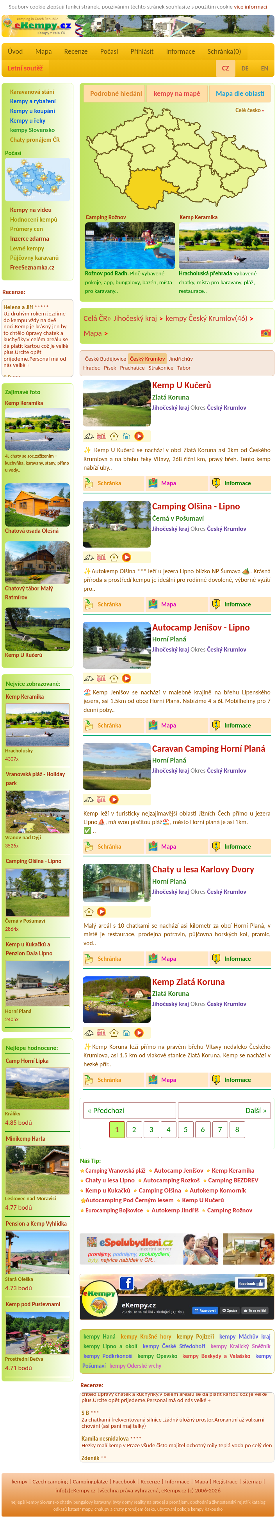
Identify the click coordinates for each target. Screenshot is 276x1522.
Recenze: (13, 292)
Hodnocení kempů (33, 219)
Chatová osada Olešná (32, 530)
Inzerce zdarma (29, 238)
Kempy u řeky (27, 120)
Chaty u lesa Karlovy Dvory (203, 869)
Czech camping (50, 1481)
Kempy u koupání (32, 111)
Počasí (109, 51)
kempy (19, 1481)
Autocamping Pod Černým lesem (129, 1200)
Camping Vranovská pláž (115, 1170)
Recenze (76, 51)
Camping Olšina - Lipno (33, 861)
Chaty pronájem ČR (35, 139)
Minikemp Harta (25, 1138)
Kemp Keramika (24, 403)
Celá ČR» (97, 318)
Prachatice (132, 367)
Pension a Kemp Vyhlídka (36, 1223)
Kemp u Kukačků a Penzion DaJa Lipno (29, 949)
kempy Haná (100, 1336)
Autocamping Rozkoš (171, 1180)
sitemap (252, 1481)
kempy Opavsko (157, 1356)
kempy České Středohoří (174, 1346)
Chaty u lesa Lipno (110, 1180)
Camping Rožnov (229, 1210)
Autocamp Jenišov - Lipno (201, 627)
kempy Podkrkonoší (108, 1356)
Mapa (43, 51)
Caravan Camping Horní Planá (208, 748)
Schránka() (224, 51)
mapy (87, 1509)
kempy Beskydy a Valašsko (216, 1356)
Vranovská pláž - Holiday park (35, 779)
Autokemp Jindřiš (175, 1210)
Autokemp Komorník (218, 1190)
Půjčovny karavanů (34, 257)
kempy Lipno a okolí (110, 1346)
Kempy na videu (31, 209)
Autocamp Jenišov (178, 1170)
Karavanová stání (32, 91)
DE (245, 68)
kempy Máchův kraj (245, 1336)
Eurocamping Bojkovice (114, 1210)
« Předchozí (105, 1110)
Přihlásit (141, 51)
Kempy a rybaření (33, 101)
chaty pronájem (128, 1509)
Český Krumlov (147, 358)
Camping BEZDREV (233, 1180)
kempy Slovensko (32, 130)
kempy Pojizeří (195, 1336)
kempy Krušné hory (146, 1336)
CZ (225, 68)
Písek (110, 367)
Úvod (15, 51)
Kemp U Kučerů (24, 655)
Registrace (225, 1481)
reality (140, 1502)
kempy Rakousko (207, 1509)
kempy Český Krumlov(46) (210, 319)
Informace (180, 51)
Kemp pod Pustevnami (33, 1304)
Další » (256, 1110)
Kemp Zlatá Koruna (188, 981)
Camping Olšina (160, 1190)
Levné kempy (27, 248)
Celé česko (248, 110)
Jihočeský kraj (138, 319)
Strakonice (161, 367)
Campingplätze (90, 1481)
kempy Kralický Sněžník (240, 1346)
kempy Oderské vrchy (135, 1365)
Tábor (184, 367)
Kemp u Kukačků (107, 1190)
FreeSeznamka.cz (32, 267)
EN (264, 68)
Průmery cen (26, 229)
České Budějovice (105, 358)
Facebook (124, 1481)
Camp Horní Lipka (27, 1060)
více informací (250, 6)
